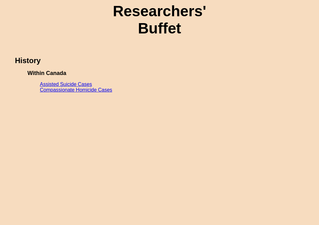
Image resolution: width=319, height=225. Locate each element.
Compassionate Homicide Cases (76, 89)
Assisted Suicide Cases (66, 84)
